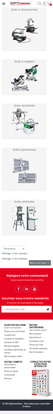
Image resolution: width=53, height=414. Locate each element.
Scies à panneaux (24, 149)
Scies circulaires (24, 105)
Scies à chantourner (24, 9)
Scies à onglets (24, 61)
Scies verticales (24, 201)
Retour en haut (40, 263)
